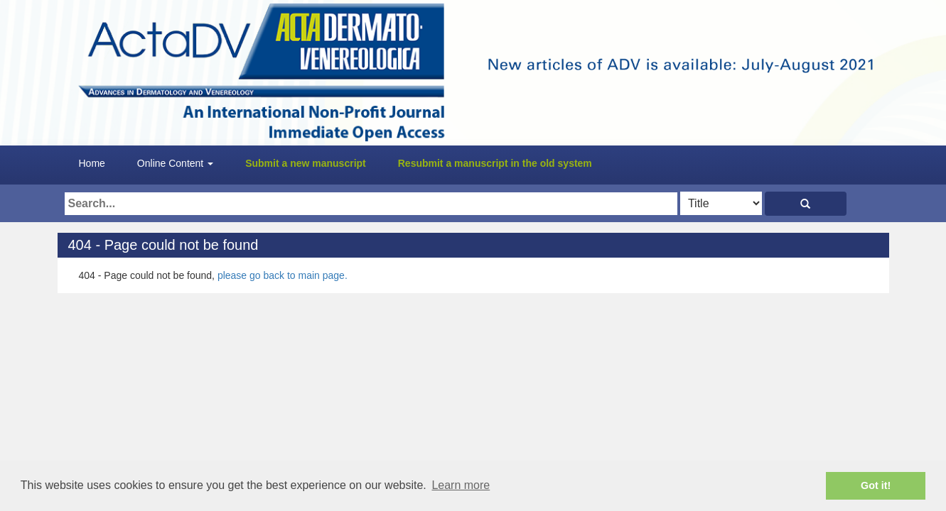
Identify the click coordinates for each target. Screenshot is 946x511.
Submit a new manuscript (305, 163)
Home (92, 163)
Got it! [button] (876, 485)
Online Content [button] (175, 163)
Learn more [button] (460, 485)
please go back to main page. (282, 275)
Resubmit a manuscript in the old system (495, 163)
